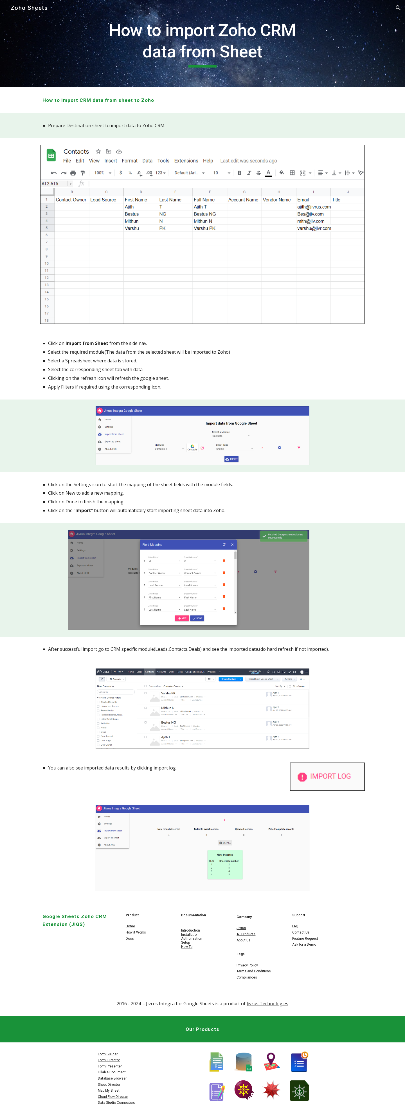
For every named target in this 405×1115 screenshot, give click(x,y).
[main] (202, 43)
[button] (398, 8)
